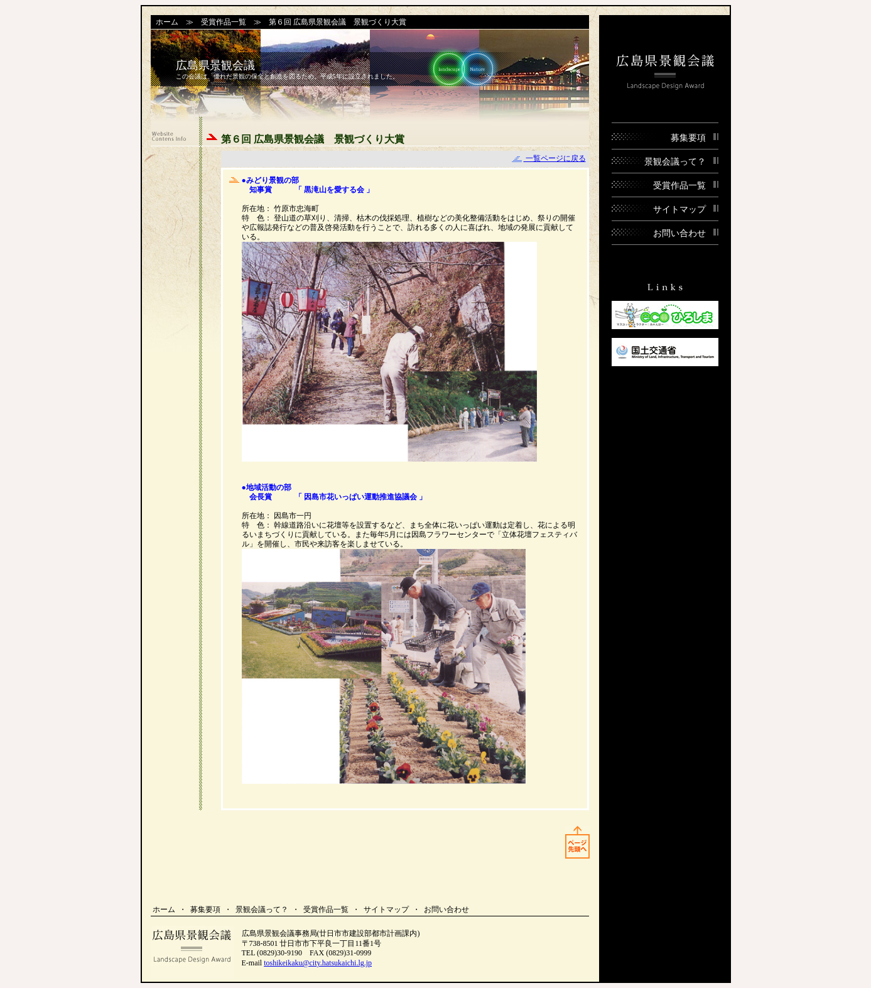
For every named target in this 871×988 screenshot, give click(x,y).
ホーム (167, 22)
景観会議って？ (261, 909)
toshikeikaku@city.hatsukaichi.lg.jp (318, 962)
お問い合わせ (446, 909)
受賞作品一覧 (223, 22)
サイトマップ (386, 909)
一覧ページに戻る (549, 158)
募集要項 (205, 909)
